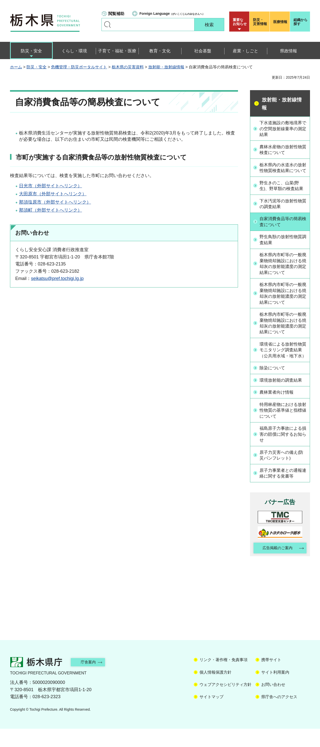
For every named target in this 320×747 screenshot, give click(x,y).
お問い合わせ (273, 703)
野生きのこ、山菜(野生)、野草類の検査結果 (283, 192)
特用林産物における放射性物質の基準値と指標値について (282, 426)
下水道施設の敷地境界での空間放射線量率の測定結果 (282, 128)
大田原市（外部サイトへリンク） (52, 193)
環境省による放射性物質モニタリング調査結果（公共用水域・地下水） (282, 364)
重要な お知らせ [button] (240, 22)
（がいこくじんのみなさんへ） (172, 14)
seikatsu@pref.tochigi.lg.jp (57, 278)
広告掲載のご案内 (276, 566)
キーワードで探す (107, 24)
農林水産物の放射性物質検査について (282, 150)
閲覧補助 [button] (116, 14)
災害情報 (260, 22)
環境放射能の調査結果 (282, 396)
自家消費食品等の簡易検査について (282, 229)
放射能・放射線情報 (166, 67)
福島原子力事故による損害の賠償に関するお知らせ (282, 451)
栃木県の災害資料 (128, 67)
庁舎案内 (91, 680)
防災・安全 (36, 67)
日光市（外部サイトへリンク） (50, 185)
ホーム (16, 67)
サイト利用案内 (275, 690)
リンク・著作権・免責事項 (224, 678)
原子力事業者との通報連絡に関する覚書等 (282, 490)
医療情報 (280, 22)
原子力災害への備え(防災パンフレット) (283, 472)
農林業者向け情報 (278, 408)
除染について (273, 384)
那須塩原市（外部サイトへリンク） (55, 202)
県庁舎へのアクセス (279, 715)
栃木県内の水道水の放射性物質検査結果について (282, 171)
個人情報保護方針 (216, 690)
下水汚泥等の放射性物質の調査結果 (282, 210)
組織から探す (301, 22)
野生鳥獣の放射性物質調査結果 (282, 247)
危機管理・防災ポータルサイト (79, 67)
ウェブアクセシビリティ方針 (226, 703)
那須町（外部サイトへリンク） (50, 210)
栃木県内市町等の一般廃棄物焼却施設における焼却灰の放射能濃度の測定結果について (282, 271)
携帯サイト (271, 678)
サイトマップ (212, 715)
